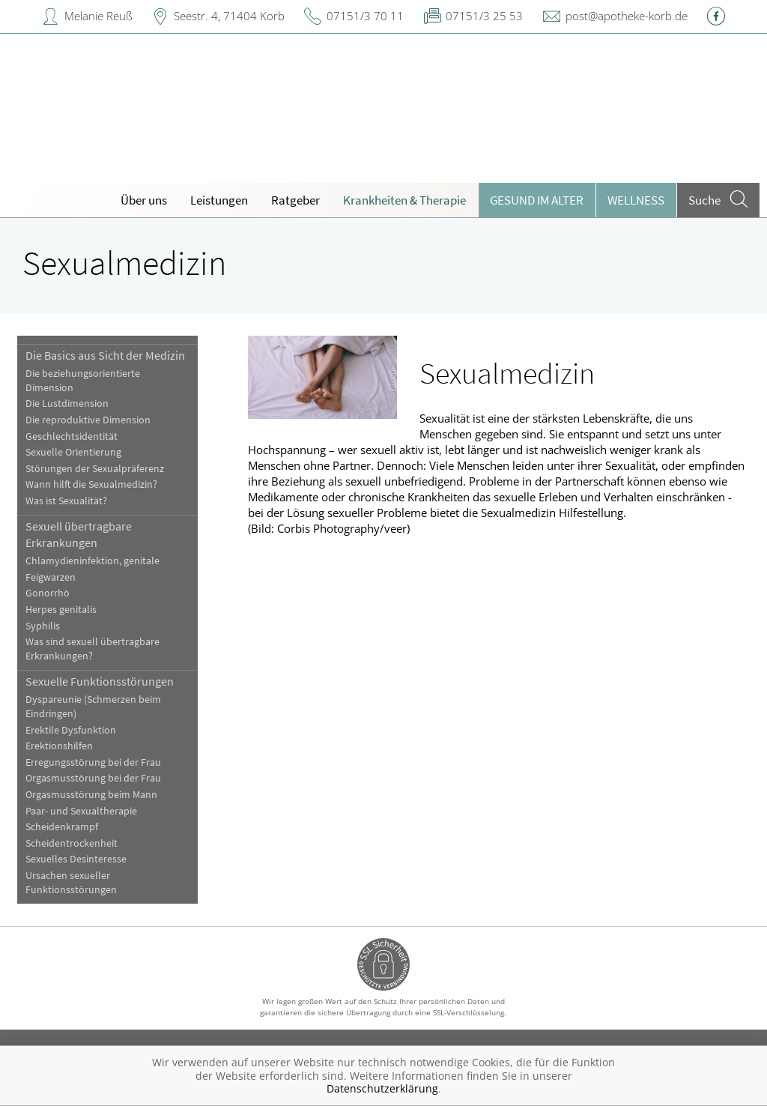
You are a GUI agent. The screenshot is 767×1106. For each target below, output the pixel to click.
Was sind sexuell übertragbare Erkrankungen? (92, 648)
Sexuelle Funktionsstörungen (99, 681)
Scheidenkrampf (61, 827)
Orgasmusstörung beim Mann (91, 794)
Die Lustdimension (67, 403)
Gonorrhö (47, 593)
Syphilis (42, 626)
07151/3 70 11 (365, 15)
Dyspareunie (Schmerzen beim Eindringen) (93, 706)
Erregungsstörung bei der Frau (93, 762)
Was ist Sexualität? (66, 501)
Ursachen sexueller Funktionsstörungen (71, 882)
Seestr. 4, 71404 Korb (229, 15)
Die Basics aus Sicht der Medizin (105, 355)
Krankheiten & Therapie (404, 200)
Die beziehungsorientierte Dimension (82, 380)
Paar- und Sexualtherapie (81, 811)
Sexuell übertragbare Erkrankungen (78, 534)
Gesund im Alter (536, 200)
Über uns (144, 200)
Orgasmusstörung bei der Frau (93, 778)
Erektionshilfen (59, 746)
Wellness (635, 200)
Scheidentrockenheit (71, 843)
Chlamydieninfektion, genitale (92, 560)
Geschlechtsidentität (71, 436)
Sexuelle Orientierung (73, 452)
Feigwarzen (50, 577)
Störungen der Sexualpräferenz (94, 468)
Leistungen (219, 200)
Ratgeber (295, 200)
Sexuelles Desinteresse (76, 859)
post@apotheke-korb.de (627, 15)
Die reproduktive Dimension (88, 420)
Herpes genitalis (61, 609)
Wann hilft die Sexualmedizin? (91, 484)
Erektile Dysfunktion (70, 730)
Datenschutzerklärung (382, 1088)
